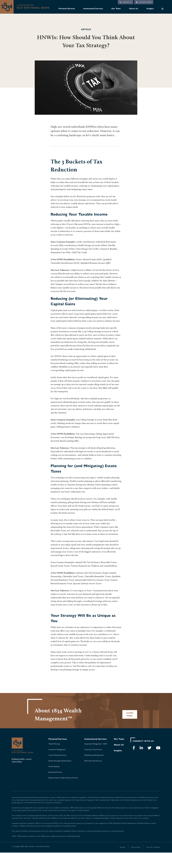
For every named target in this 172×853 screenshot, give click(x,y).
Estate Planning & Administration (60, 761)
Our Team (116, 8)
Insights (150, 8)
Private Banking (54, 767)
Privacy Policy (135, 847)
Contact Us (125, 2)
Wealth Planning (54, 744)
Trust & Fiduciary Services (57, 755)
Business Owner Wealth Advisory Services (63, 778)
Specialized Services (55, 772)
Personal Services (67, 8)
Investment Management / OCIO (95, 744)
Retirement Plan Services (93, 761)
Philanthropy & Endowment (94, 755)
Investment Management (57, 750)
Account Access (143, 2)
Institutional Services (93, 8)
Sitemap (122, 847)
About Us (133, 8)
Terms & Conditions (153, 847)
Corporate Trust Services (93, 750)
